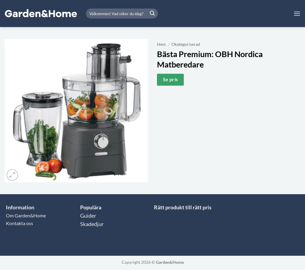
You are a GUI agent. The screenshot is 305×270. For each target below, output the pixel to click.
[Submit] (152, 14)
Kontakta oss (19, 223)
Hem (161, 44)
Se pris (170, 79)
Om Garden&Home (26, 215)
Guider (88, 216)
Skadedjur (92, 224)
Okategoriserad (186, 44)
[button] (297, 13)
